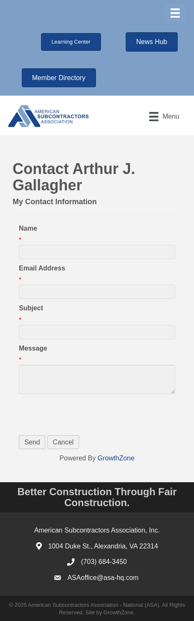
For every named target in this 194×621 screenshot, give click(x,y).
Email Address (42, 268)
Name (28, 228)
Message (33, 348)
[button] (71, 42)
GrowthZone (116, 458)
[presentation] (82, 414)
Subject (31, 308)
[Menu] (175, 13)
